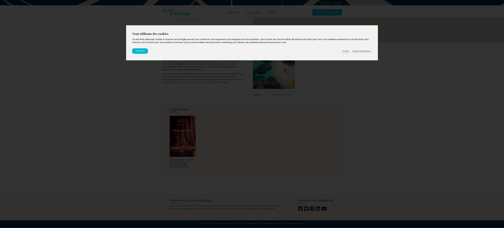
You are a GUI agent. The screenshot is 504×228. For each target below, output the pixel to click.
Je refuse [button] (345, 51)
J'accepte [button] (140, 51)
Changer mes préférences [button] (361, 51)
